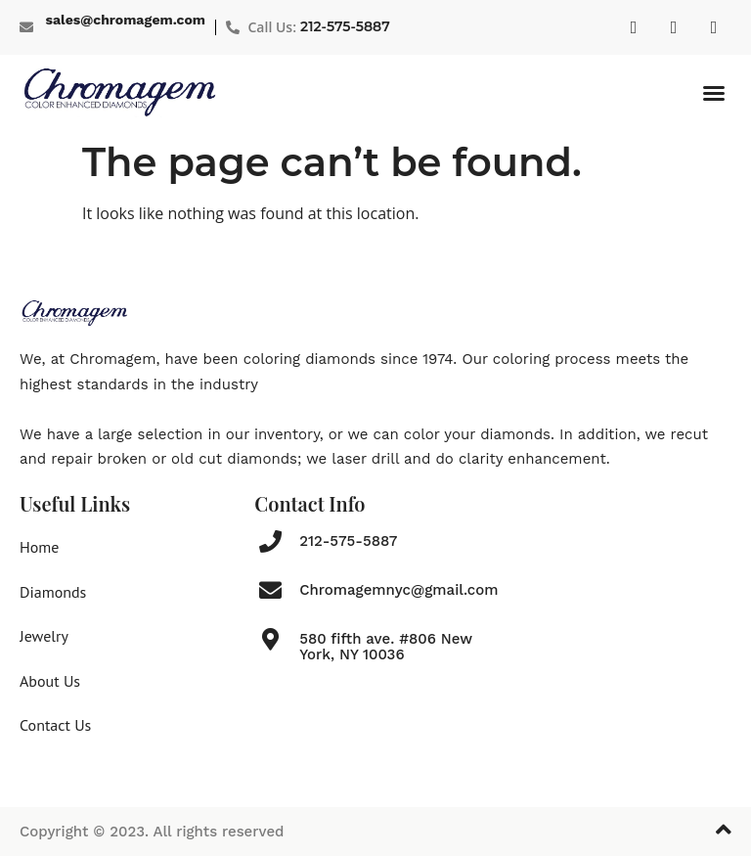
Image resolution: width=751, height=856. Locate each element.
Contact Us (55, 725)
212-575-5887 (345, 26)
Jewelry (44, 636)
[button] (713, 93)
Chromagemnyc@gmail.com (398, 590)
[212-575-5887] (270, 541)
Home (39, 547)
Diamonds (53, 592)
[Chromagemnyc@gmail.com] (270, 590)
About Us (50, 681)
